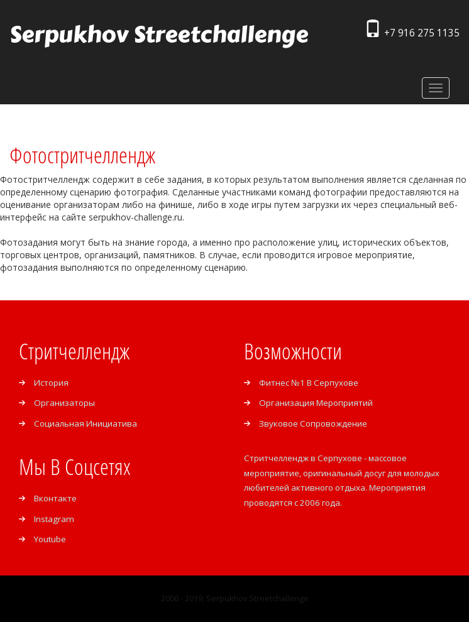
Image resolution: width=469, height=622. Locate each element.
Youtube (50, 539)
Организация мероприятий (316, 402)
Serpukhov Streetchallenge (158, 34)
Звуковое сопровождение (313, 423)
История (51, 382)
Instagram (54, 519)
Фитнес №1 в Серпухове (308, 382)
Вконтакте (55, 498)
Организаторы (64, 402)
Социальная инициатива (85, 423)
